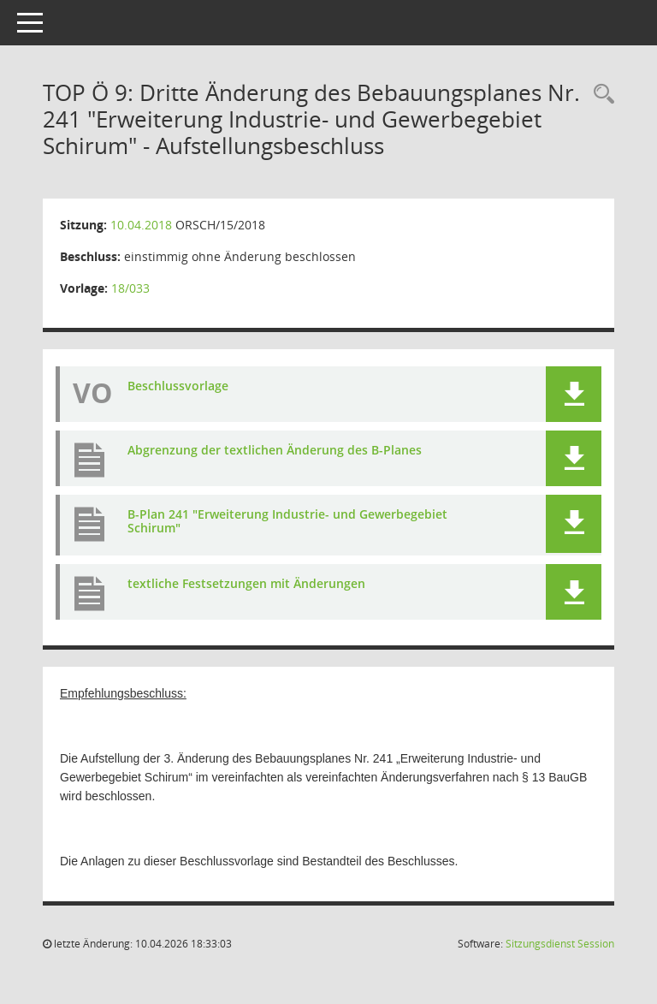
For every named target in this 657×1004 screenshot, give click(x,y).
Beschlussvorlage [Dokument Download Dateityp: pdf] (177, 385)
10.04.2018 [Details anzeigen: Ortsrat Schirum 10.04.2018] (141, 225)
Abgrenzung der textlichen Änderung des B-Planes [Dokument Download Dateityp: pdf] (274, 450)
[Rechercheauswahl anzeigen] (599, 94)
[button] (573, 394)
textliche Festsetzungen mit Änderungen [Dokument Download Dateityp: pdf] (246, 583)
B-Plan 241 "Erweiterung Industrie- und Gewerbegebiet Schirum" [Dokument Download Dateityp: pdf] (287, 521)
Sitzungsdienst (560, 943)
